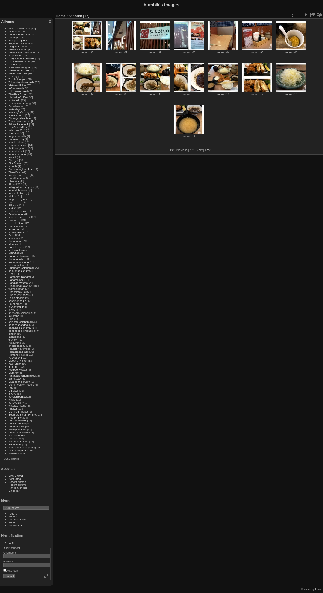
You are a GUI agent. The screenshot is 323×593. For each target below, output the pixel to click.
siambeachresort (19, 441)
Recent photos (17, 481)
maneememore (18, 154)
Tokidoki (13, 64)
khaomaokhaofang (20, 103)
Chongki (13, 160)
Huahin (13, 438)
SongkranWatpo (18, 282)
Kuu (11, 387)
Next (199, 150)
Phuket (13, 408)
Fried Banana (17, 178)
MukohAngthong (18, 450)
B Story (13, 76)
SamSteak (15, 378)
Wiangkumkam (17, 429)
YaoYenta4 (15, 363)
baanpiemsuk (17, 151)
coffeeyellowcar (18, 249)
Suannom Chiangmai (21, 267)
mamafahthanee (18, 190)
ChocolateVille (17, 291)
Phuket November (19, 348)
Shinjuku (14, 181)
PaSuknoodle (17, 246)
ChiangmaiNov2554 (20, 285)
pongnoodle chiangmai (22, 330)
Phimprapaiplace (19, 351)
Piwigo (318, 589)
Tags (11, 513)
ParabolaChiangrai (20, 276)
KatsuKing (15, 342)
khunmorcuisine (18, 145)
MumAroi (14, 372)
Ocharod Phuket (18, 411)
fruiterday (14, 109)
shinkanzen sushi (19, 91)
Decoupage (15, 240)
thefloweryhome (18, 148)
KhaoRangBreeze (19, 34)
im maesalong (17, 264)
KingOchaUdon (18, 46)
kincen (12, 333)
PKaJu (13, 318)
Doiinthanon (16, 106)
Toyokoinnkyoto (18, 79)
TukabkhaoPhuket (19, 61)
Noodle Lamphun (19, 175)
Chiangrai (14, 37)
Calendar (14, 490)
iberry (12, 309)
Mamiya (13, 243)
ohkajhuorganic (18, 40)
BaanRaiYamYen (19, 70)
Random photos (18, 487)
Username (9, 552)
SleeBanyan (16, 163)
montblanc (15, 336)
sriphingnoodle (17, 300)
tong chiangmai (18, 199)
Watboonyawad (18, 369)
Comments (15, 519)
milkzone (14, 315)
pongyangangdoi (19, 324)
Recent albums (17, 484)
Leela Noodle (16, 297)
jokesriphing (16, 225)
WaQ (12, 234)
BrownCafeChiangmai (22, 52)
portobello (15, 100)
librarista (14, 133)
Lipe (11, 273)
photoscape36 (17, 345)
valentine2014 (17, 130)
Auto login (10, 570)
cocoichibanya (17, 396)
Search (13, 516)
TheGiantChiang (18, 94)
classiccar (15, 219)
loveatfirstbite (16, 306)
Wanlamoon (16, 213)
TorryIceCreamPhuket (22, 58)
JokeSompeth (17, 435)
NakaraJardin (17, 115)
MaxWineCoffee (18, 97)
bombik (13, 166)
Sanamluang (16, 279)
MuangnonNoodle (19, 381)
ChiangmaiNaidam (20, 118)
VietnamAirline (17, 85)
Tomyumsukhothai (19, 121)
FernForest (15, 303)
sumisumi (14, 237)
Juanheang (15, 357)
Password (9, 561)
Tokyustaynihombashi (22, 82)
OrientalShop (16, 222)
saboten (14, 228)
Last (207, 150)
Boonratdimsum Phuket (23, 414)
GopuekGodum (18, 55)
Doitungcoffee (17, 258)
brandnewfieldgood (20, 67)
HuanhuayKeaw (18, 294)
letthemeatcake (18, 210)
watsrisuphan (16, 288)
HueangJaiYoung (19, 112)
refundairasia (16, 88)
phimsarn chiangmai (21, 312)
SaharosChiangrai (19, 255)
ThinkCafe (15, 172)
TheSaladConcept (19, 432)
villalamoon (15, 453)
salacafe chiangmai (20, 321)
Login (12, 542)
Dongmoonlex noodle (21, 384)
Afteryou (14, 204)
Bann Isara (15, 444)
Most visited (16, 475)
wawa (12, 399)
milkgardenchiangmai (21, 187)
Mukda (13, 196)
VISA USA (15, 252)
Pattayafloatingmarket (22, 375)
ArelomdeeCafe (18, 73)
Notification (15, 525)
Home (61, 16)
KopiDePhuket (17, 423)
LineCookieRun (18, 127)
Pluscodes (15, 31)
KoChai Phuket (18, 420)
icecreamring (16, 139)
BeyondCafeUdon (19, 43)
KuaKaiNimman (18, 49)
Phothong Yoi (16, 426)
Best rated (15, 478)
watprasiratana (17, 405)
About (12, 522)
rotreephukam (17, 193)
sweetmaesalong (19, 261)
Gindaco (14, 390)
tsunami (13, 339)
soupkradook (16, 142)
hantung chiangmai (20, 327)
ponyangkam (16, 231)
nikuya (12, 393)
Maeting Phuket (18, 360)
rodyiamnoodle (17, 136)
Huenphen (15, 202)
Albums (7, 21)
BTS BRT (14, 366)
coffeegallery (16, 402)
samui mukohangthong (22, 447)
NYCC (12, 207)
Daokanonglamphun (21, 169)
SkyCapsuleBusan (20, 28)
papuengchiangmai (20, 270)
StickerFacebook (19, 124)
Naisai (12, 157)
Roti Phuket (16, 417)
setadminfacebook (20, 216)
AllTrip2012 (15, 184)
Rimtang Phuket (18, 354)
